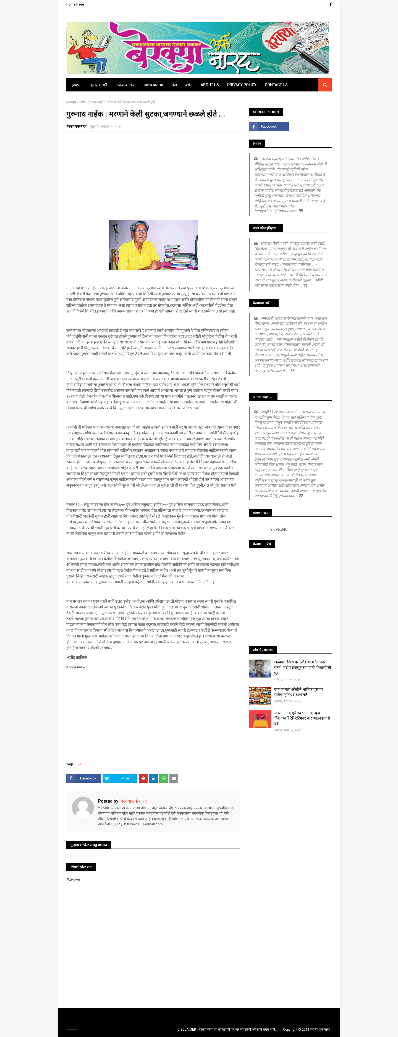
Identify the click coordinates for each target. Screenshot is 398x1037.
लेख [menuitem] (174, 85)
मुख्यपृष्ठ (71, 102)
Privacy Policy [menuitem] (241, 85)
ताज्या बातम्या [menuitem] (125, 85)
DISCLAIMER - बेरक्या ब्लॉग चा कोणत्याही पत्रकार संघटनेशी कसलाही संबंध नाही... (227, 1029)
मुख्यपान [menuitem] (76, 85)
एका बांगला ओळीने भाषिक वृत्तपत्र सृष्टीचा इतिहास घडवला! (298, 692)
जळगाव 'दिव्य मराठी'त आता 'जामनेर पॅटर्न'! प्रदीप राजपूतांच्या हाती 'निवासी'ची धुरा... (302, 667)
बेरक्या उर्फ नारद (76, 126)
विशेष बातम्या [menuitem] (153, 85)
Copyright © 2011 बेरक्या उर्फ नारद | (307, 1029)
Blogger (77, 1029)
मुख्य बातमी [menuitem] (99, 85)
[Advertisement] (153, 176)
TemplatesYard (72, 1029)
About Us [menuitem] (210, 85)
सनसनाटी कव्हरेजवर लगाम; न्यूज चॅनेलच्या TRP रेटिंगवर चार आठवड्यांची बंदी (302, 718)
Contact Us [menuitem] (276, 85)
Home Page (75, 4)
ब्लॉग (82, 102)
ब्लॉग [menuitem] (188, 85)
